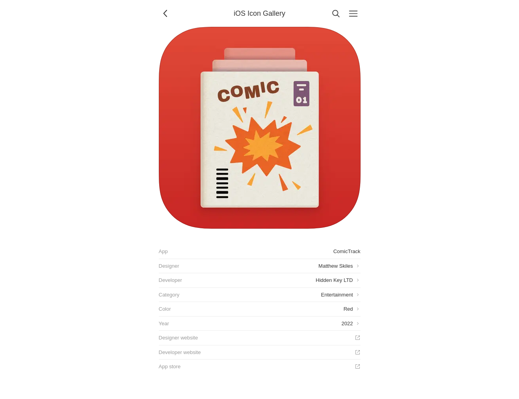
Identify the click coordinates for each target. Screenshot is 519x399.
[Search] (336, 13)
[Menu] (353, 13)
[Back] (166, 13)
